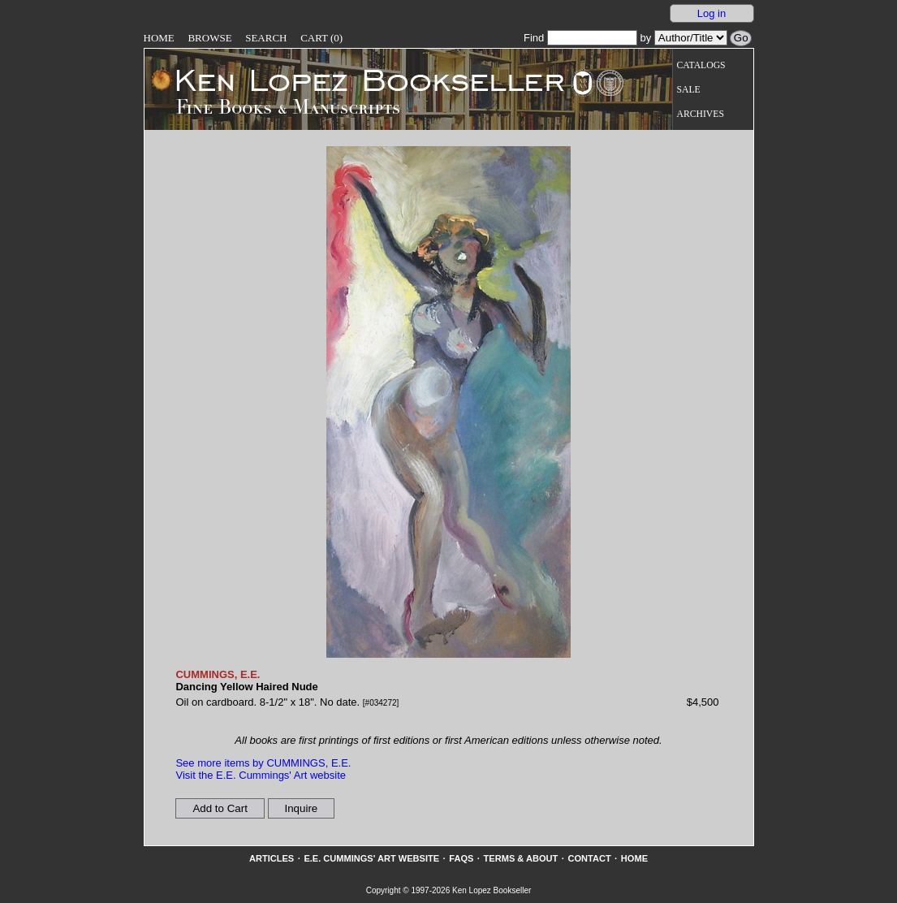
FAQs (461, 858)
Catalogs (701, 65)
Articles (271, 858)
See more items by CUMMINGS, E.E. (263, 763)
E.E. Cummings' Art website (371, 858)
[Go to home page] (358, 80)
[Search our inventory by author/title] (690, 37)
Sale (689, 89)
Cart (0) (321, 38)
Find (580, 38)
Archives (700, 114)
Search (266, 38)
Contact (588, 858)
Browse (209, 38)
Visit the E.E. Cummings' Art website (260, 775)
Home (159, 38)
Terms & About (521, 858)
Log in (711, 13)
